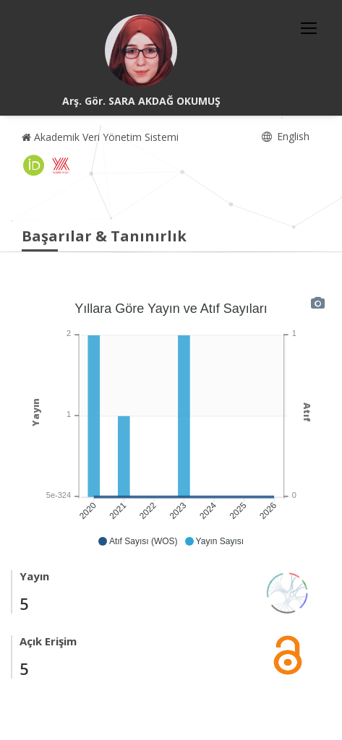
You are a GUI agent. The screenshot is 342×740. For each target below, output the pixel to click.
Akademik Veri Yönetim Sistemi (100, 137)
